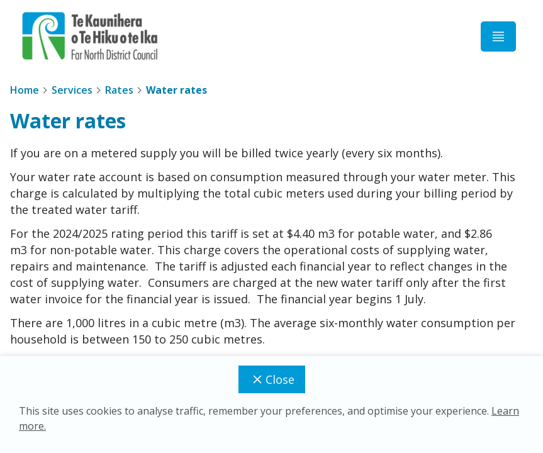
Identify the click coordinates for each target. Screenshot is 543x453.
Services (72, 90)
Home (24, 90)
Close (271, 379)
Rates (119, 90)
